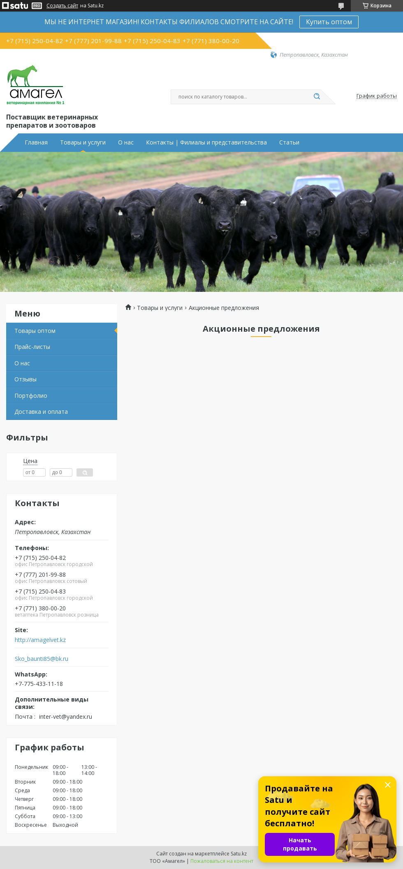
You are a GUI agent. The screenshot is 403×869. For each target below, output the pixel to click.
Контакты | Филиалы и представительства (206, 142)
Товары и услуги (83, 142)
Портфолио (30, 395)
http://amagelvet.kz (40, 640)
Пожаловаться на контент (221, 861)
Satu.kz (239, 853)
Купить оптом (329, 21)
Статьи (289, 142)
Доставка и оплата (41, 411)
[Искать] (316, 96)
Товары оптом (35, 331)
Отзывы (25, 379)
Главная (36, 142)
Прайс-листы (32, 347)
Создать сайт (62, 6)
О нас (126, 142)
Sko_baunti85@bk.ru (41, 659)
